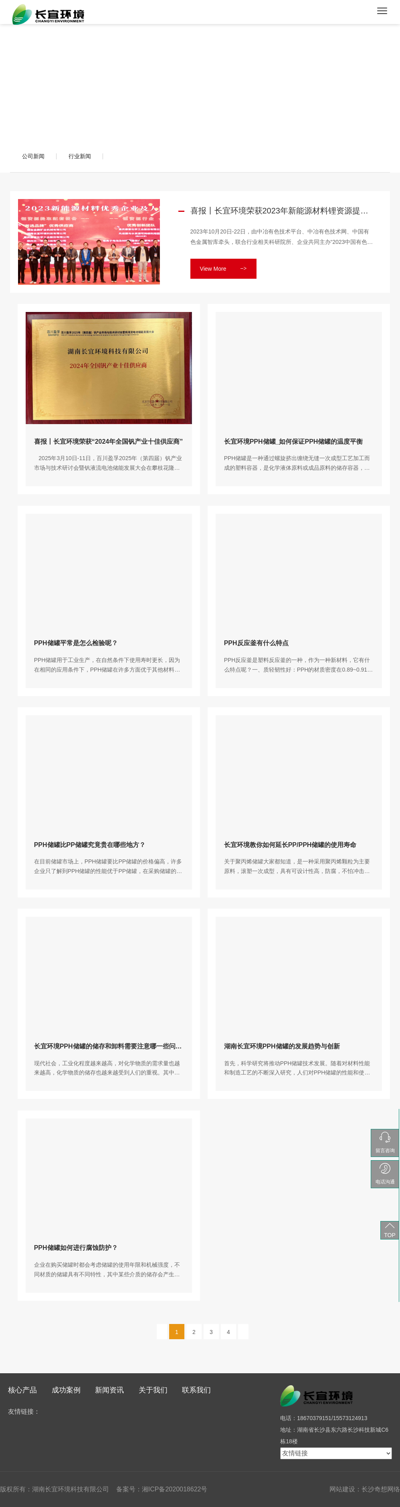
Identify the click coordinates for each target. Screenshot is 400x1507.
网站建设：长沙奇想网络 (364, 1489)
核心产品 (22, 1390)
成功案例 (66, 1390)
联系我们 (196, 1390)
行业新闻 (80, 156)
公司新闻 (33, 156)
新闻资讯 (109, 1390)
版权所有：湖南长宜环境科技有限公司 (54, 1489)
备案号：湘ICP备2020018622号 (162, 1489)
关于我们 (153, 1390)
